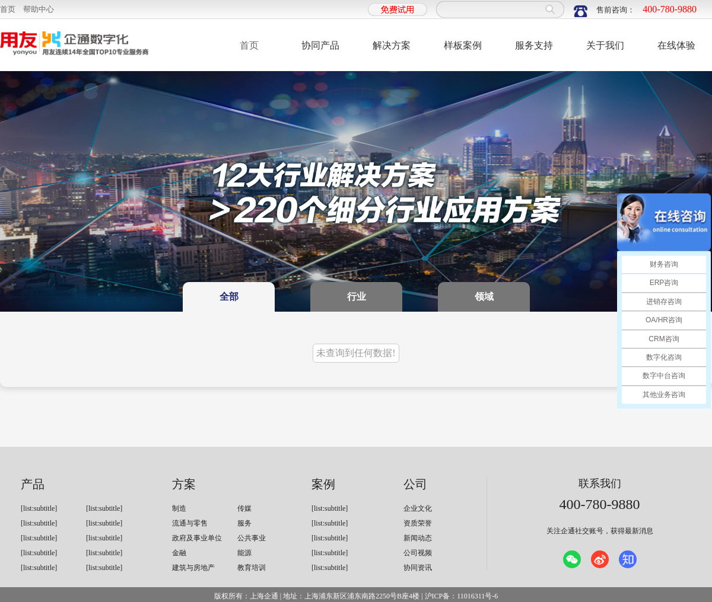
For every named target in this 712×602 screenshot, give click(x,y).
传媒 (244, 508)
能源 (244, 553)
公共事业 (251, 538)
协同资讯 (417, 567)
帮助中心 (38, 9)
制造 (179, 508)
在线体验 (676, 45)
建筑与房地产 (193, 567)
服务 (244, 523)
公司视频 (417, 553)
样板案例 (463, 45)
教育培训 (251, 567)
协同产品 (320, 45)
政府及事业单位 (197, 538)
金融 (179, 553)
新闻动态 (417, 538)
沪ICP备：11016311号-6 (461, 596)
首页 (7, 9)
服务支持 (534, 45)
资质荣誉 (417, 523)
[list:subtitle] (39, 508)
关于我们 (605, 45)
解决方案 (392, 45)
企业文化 (417, 508)
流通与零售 (190, 523)
